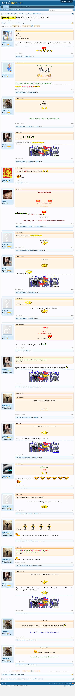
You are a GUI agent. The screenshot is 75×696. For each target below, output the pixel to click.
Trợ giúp (56, 691)
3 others (37, 134)
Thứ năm (42, 18)
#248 (72, 297)
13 (32, 34)
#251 (72, 392)
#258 (72, 618)
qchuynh (18, 100)
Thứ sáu (48, 18)
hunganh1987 (19, 64)
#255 (72, 518)
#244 (72, 166)
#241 (72, 61)
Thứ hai (28, 18)
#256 (72, 546)
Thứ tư (37, 18)
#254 (72, 493)
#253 (72, 462)
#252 (72, 422)
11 (27, 34)
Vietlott (23, 18)
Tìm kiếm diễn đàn (6, 9)
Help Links (27, 6)
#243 (72, 131)
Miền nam (5, 18)
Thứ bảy (53, 18)
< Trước (15, 34)
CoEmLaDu (5, 253)
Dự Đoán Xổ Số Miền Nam (15, 28)
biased (4, 209)
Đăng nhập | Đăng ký (67, 1)
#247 (72, 255)
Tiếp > (38, 34)
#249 (72, 323)
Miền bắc (11, 18)
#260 (72, 669)
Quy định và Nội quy (69, 693)
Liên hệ (51, 691)
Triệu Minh (30, 169)
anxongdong (6, 188)
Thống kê (64, 18)
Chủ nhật (58, 18)
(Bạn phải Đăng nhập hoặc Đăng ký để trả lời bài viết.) (61, 679)
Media (12, 6)
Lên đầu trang (68, 691)
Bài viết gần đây (17, 9)
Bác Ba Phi (29, 573)
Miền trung (17, 18)
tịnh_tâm (31, 28)
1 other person (38, 234)
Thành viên (19, 6)
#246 (72, 231)
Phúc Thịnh (18, 395)
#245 (72, 188)
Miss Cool (30, 134)
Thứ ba (33, 18)
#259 (72, 645)
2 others (37, 169)
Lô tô (14, 20)
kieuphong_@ (6, 413)
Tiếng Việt (3, 691)
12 (30, 34)
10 (25, 34)
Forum (6, 6)
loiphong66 (27, 64)
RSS (73, 691)
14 (34, 34)
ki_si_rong (5, 345)
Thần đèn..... (6, 83)
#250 (72, 355)
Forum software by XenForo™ (14, 693)
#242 (72, 97)
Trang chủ (61, 691)
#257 (72, 570)
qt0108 (4, 51)
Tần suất (10, 20)
